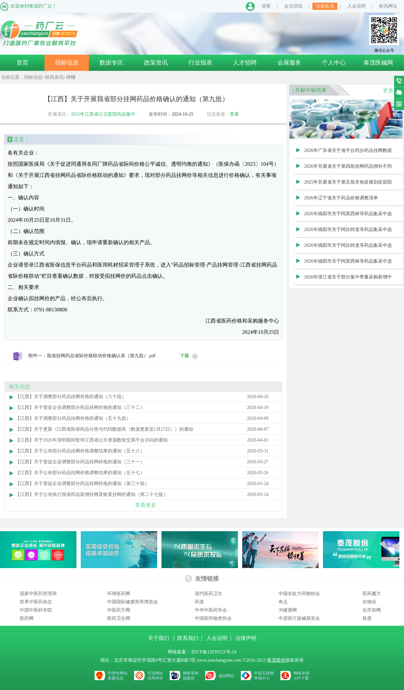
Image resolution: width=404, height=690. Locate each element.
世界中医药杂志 (36, 601)
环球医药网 (118, 593)
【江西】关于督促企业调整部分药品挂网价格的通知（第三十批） (82, 483)
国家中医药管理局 (38, 593)
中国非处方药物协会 (299, 593)
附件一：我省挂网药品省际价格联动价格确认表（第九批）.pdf (92, 355)
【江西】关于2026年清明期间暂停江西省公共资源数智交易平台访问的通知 (91, 440)
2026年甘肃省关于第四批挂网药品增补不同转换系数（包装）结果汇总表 (348, 169)
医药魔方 (371, 593)
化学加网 (371, 610)
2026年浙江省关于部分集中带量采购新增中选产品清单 (348, 279)
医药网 (27, 618)
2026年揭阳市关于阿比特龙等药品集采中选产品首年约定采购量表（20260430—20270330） (348, 232)
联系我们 (187, 638)
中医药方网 (118, 610)
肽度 (367, 618)
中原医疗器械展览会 (299, 618)
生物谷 (369, 601)
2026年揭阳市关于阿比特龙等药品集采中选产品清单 (348, 248)
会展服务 (289, 62)
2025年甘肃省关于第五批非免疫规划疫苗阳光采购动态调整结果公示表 (348, 185)
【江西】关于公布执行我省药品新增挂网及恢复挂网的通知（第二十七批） (91, 494)
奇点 (283, 601)
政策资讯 (156, 62)
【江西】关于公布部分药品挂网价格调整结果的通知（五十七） (80, 472)
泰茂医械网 (378, 62)
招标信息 (67, 62)
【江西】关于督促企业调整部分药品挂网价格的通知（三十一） (80, 461)
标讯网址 (388, 6)
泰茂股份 (276, 660)
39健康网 (287, 610)
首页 (22, 62)
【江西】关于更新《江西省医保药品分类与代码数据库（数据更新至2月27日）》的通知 (104, 429)
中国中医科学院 (36, 610)
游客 (266, 6)
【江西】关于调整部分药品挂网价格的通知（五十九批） (73, 418)
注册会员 (325, 6)
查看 (234, 114)
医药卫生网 (118, 618)
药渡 (199, 601)
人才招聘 (245, 62)
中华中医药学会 (211, 610)
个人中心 (334, 62)
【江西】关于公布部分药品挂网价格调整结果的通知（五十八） (80, 450)
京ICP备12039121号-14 (213, 651)
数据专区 (111, 62)
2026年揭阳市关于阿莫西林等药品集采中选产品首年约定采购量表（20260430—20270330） (348, 216)
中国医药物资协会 (213, 618)
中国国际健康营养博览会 (132, 601)
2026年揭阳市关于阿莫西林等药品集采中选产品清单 (348, 264)
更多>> (391, 90)
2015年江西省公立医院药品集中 (103, 114)
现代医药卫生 (208, 593)
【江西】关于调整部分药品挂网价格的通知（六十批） (70, 396)
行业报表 (200, 62)
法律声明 (245, 638)
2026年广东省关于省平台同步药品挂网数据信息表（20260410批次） (348, 153)
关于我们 (159, 638)
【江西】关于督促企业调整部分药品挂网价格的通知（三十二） (80, 407)
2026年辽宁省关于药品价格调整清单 (341, 197)
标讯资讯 (54, 77)
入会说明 (356, 6)
